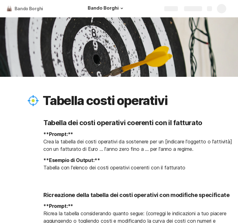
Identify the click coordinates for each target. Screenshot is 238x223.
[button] (122, 8)
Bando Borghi (29, 8)
